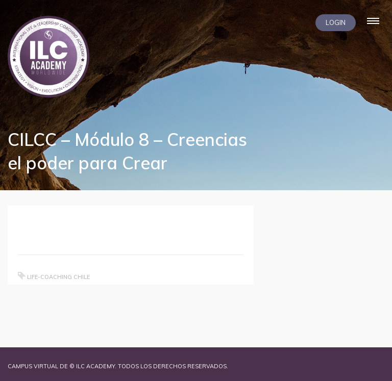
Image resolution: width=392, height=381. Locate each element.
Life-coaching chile (58, 277)
